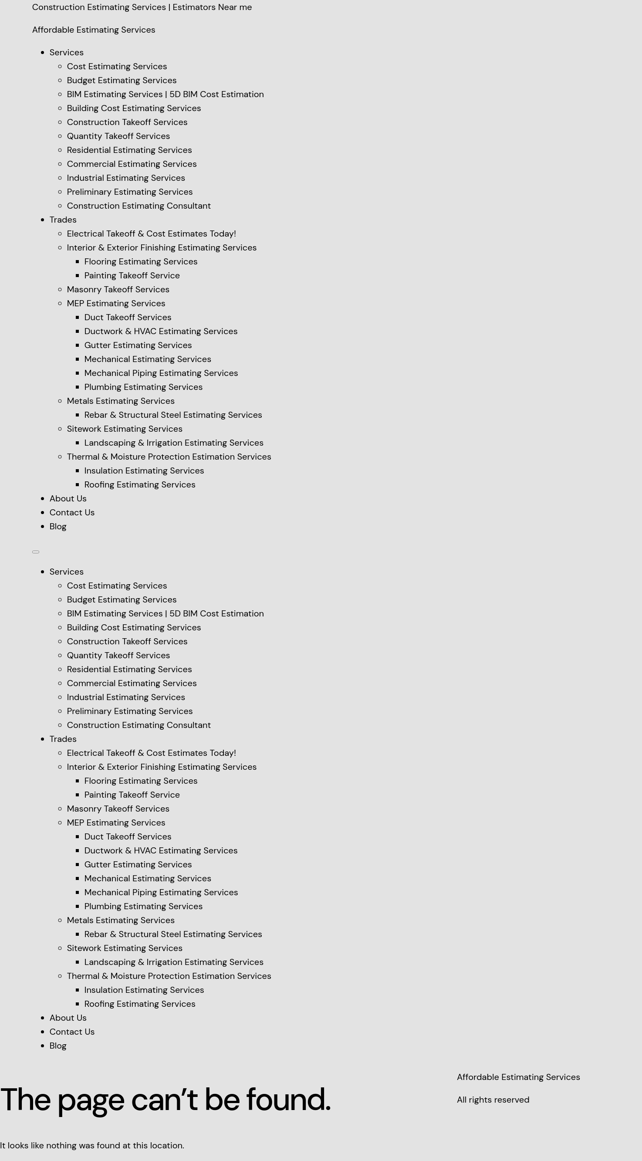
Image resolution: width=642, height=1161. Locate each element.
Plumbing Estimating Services (143, 387)
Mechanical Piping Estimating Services (161, 373)
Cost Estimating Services (117, 66)
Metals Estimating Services (121, 400)
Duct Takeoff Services (128, 317)
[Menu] (35, 552)
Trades (63, 219)
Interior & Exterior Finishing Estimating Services (162, 247)
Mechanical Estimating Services (147, 359)
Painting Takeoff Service (132, 275)
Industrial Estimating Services (126, 177)
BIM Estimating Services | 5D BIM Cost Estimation (165, 94)
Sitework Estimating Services (125, 428)
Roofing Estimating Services (140, 484)
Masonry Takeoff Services (118, 289)
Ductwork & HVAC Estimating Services (161, 331)
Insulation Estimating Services (144, 470)
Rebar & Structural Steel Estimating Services (173, 414)
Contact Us (72, 512)
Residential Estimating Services (129, 150)
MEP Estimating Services (116, 303)
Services (67, 52)
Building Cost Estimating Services (134, 108)
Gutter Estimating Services (138, 345)
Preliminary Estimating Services (130, 191)
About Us (68, 498)
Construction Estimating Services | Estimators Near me (142, 7)
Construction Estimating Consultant (139, 205)
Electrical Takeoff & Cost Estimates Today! (151, 233)
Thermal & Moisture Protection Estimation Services (169, 456)
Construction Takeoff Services (127, 122)
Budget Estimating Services (122, 80)
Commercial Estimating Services (132, 163)
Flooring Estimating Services (141, 261)
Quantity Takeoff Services (118, 136)
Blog (58, 526)
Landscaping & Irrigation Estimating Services (174, 442)
